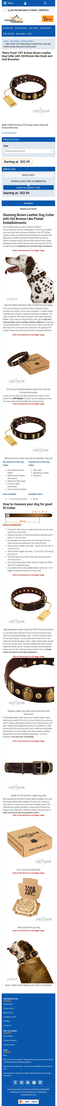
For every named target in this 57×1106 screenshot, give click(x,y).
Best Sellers (21, 34)
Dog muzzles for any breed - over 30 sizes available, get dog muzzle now (27, 1067)
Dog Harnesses (21, 28)
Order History (8, 1036)
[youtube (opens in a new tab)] (34, 1082)
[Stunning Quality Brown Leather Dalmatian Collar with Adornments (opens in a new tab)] (28, 277)
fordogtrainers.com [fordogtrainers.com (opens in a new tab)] (28, 1095)
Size (6, 146)
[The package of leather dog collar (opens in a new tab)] (28, 842)
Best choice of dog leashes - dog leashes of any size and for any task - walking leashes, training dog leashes (28, 1061)
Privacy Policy (8, 1008)
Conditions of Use (9, 1017)
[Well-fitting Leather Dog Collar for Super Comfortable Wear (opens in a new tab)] (28, 602)
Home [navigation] (6, 41)
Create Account (9, 1045)
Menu (8, 3)
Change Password (10, 1040)
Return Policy (8, 1013)
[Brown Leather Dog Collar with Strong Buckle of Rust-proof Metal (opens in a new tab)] (28, 768)
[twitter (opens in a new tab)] (21, 1082)
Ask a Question (9, 133)
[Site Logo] (14, 18)
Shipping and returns (28, 209)
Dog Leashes (45, 28)
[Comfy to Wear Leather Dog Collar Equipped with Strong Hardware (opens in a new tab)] (28, 431)
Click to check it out (28, 188)
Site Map (6, 1021)
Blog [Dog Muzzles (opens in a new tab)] (5, 1055)
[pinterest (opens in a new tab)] (28, 1082)
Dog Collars (33, 28)
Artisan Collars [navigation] (27, 41)
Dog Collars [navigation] (15, 41)
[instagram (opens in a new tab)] (40, 1082)
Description (28, 203)
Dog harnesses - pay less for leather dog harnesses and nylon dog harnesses (27, 1074)
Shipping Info (8, 1004)
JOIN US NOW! (8, 34)
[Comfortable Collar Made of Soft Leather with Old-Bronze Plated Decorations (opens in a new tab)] (28, 362)
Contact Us (7, 1026)
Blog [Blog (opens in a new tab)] (29, 34)
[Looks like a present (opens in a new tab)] (28, 900)
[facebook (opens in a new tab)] (15, 1082)
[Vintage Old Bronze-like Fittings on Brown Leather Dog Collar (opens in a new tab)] (28, 683)
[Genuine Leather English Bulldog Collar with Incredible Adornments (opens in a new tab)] (28, 957)
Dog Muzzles (8, 28)
